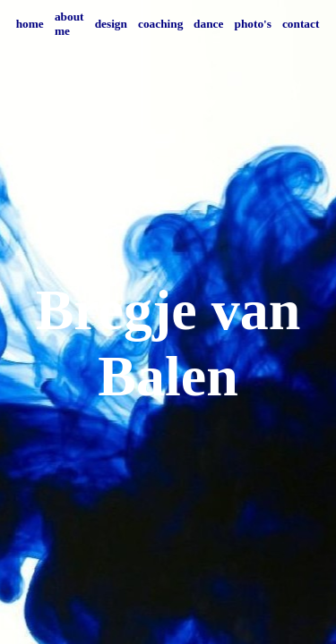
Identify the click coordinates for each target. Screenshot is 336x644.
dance (208, 23)
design (111, 23)
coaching (160, 23)
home (30, 23)
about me (69, 24)
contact (300, 23)
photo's (253, 23)
